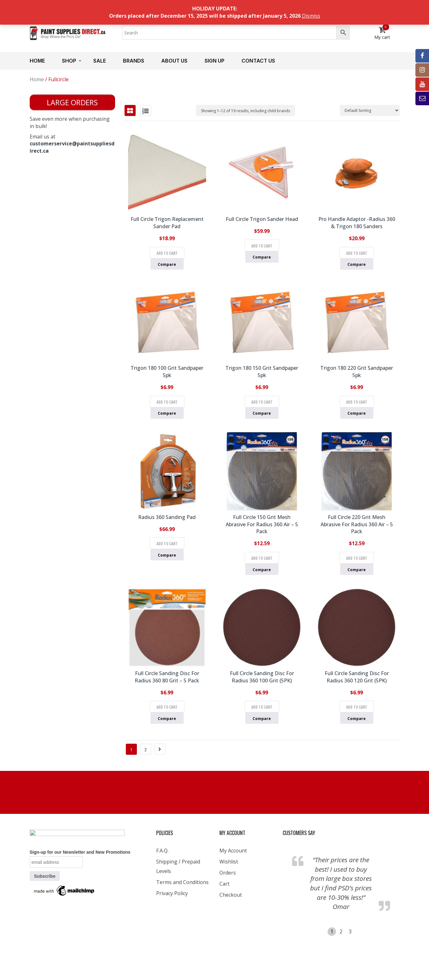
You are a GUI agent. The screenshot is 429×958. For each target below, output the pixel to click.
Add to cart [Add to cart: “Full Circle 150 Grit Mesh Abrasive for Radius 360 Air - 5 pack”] (262, 558)
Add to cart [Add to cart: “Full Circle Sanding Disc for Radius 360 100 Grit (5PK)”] (262, 707)
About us (174, 61)
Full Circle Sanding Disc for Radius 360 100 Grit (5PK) (262, 677)
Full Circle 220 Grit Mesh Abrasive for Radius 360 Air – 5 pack (357, 524)
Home (37, 61)
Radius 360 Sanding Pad (167, 517)
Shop (69, 61)
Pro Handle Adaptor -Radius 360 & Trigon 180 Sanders (356, 223)
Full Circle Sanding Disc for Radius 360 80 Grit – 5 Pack (167, 677)
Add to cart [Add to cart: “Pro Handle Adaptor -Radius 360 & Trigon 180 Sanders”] (356, 253)
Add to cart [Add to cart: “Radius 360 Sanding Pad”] (167, 543)
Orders (227, 872)
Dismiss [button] (311, 15)
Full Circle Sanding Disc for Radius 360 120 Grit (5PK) (357, 677)
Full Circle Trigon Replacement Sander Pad (167, 223)
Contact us (258, 61)
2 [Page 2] (145, 749)
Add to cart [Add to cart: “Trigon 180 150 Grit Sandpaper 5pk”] (262, 402)
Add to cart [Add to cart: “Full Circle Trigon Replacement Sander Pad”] (167, 253)
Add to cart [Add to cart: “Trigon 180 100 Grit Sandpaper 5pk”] (167, 402)
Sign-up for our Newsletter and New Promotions (80, 852)
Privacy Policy (172, 893)
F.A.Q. (162, 850)
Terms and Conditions (182, 882)
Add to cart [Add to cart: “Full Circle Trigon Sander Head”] (262, 245)
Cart (224, 883)
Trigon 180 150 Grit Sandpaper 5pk (261, 371)
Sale (99, 61)
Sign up (214, 61)
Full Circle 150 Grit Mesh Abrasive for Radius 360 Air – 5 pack (262, 524)
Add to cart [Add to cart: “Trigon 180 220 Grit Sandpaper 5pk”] (356, 402)
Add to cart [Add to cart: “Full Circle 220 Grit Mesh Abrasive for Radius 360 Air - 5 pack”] (356, 558)
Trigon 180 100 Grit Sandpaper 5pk (167, 371)
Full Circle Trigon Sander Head (262, 219)
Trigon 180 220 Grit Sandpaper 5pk (356, 371)
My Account (233, 850)
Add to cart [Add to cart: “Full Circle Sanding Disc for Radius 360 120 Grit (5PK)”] (356, 707)
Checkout (230, 894)
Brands (133, 61)
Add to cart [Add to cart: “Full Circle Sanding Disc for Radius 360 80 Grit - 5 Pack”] (167, 707)
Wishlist (228, 861)
